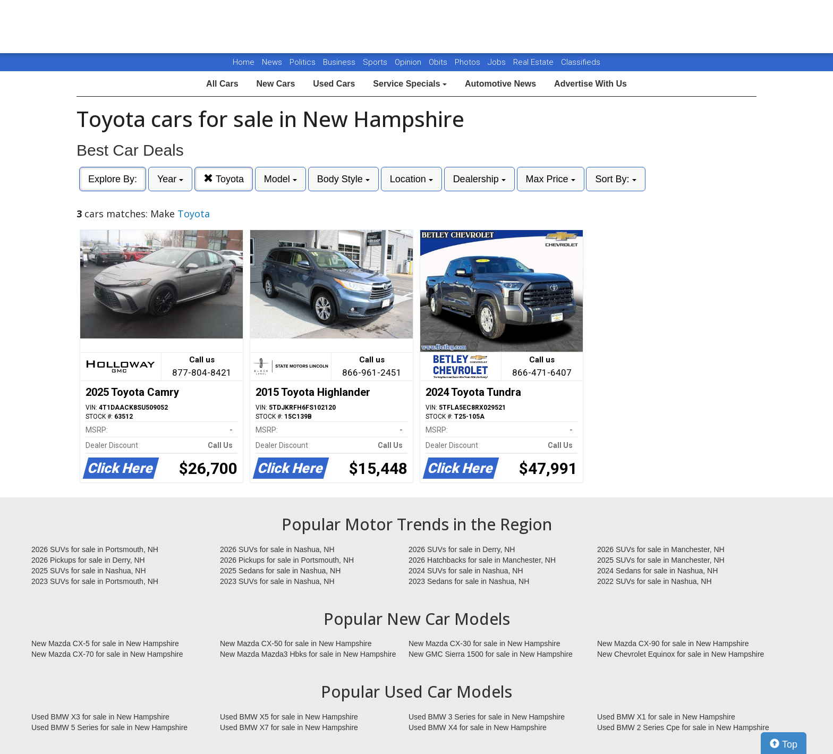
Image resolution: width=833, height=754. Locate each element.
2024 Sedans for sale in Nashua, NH (657, 570)
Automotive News (500, 83)
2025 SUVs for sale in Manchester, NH (661, 560)
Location (411, 179)
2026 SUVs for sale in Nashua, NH (277, 549)
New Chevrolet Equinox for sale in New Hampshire (680, 654)
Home (243, 62)
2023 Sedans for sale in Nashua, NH (469, 581)
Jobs (498, 62)
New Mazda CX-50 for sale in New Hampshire (296, 643)
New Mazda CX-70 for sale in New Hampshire (107, 654)
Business (340, 62)
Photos (468, 62)
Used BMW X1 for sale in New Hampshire (666, 717)
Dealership (479, 179)
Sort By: (615, 179)
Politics (303, 62)
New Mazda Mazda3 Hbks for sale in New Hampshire (308, 654)
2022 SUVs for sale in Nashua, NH (654, 581)
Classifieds (580, 62)
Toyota (223, 178)
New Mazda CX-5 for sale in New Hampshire (105, 643)
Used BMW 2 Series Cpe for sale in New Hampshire (683, 727)
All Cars (222, 83)
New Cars (275, 83)
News (272, 62)
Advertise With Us (590, 83)
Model (280, 179)
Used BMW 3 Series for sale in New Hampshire (487, 717)
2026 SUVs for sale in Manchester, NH (661, 549)
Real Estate (534, 62)
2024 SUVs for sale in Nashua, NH (466, 570)
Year (170, 179)
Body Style (343, 179)
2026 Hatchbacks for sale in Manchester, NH (482, 560)
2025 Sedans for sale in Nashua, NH (280, 570)
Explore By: (112, 179)
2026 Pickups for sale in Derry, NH (88, 560)
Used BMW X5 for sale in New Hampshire (289, 717)
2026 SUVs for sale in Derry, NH (462, 549)
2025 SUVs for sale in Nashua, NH (88, 570)
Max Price (550, 179)
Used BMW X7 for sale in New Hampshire (289, 727)
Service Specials (410, 83)
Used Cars (334, 83)
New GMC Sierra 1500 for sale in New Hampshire (491, 654)
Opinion (409, 62)
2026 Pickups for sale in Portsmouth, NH (287, 560)
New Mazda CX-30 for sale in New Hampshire (484, 643)
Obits (439, 62)
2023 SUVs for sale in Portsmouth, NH (94, 581)
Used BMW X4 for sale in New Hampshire (478, 727)
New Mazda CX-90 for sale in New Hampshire (673, 643)
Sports (376, 62)
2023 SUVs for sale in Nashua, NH (277, 581)
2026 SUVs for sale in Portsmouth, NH (94, 549)
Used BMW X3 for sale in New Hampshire (100, 717)
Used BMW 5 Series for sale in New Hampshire (109, 727)
